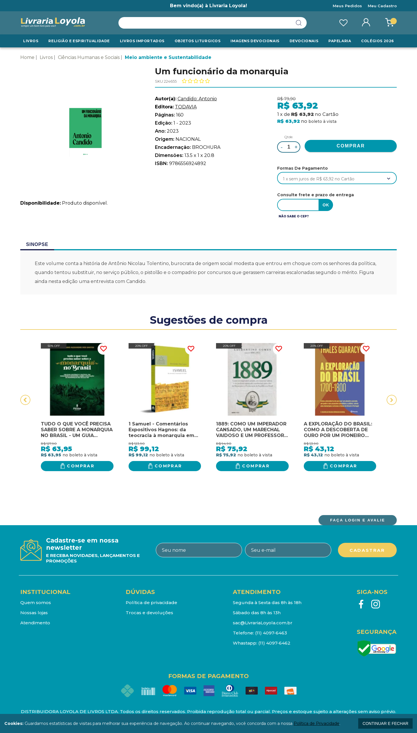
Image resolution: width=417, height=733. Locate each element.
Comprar (80, 466)
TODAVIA (186, 107)
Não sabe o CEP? (294, 216)
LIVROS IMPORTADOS (142, 41)
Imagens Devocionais (255, 41)
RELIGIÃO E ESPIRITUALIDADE (79, 41)
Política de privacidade (151, 602)
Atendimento (35, 622)
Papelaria (339, 41)
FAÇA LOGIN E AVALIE (357, 520)
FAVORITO (103, 349)
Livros (31, 41)
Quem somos (35, 602)
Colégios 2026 (377, 41)
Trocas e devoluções (149, 612)
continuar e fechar (385, 723)
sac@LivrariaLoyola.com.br (262, 622)
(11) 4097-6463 (271, 633)
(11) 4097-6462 (274, 643)
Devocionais (304, 41)
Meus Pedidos (347, 5)
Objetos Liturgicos (198, 41)
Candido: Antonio (197, 98)
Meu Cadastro (382, 5)
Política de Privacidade (316, 723)
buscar (298, 22)
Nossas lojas (34, 612)
